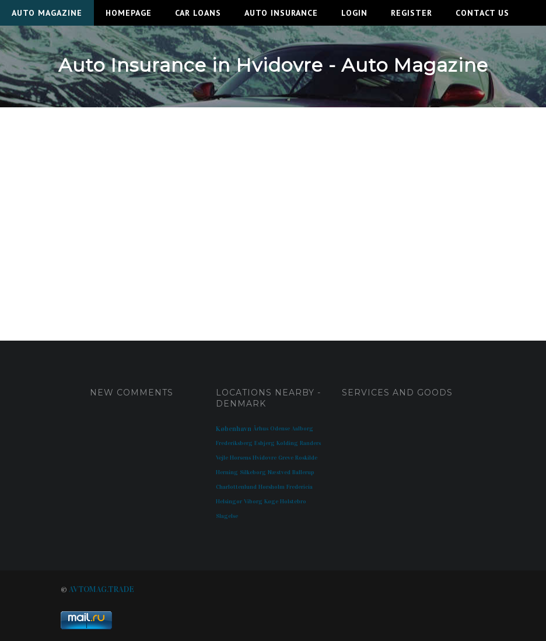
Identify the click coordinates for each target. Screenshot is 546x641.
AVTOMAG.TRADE (101, 589)
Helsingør (229, 501)
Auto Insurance (281, 13)
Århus (260, 428)
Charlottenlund (236, 487)
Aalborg (302, 428)
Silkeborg (253, 472)
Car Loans (198, 13)
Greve (285, 457)
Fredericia (299, 487)
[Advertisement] (273, 212)
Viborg (253, 501)
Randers (310, 443)
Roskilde (306, 457)
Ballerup (303, 472)
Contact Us (482, 13)
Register (411, 13)
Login (354, 13)
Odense (280, 428)
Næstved (279, 472)
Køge (271, 501)
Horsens (240, 457)
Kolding (287, 443)
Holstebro (293, 501)
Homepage (129, 13)
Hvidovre (264, 457)
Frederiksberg (234, 443)
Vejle (222, 457)
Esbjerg (264, 443)
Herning (227, 472)
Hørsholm (271, 487)
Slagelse (227, 516)
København (233, 429)
